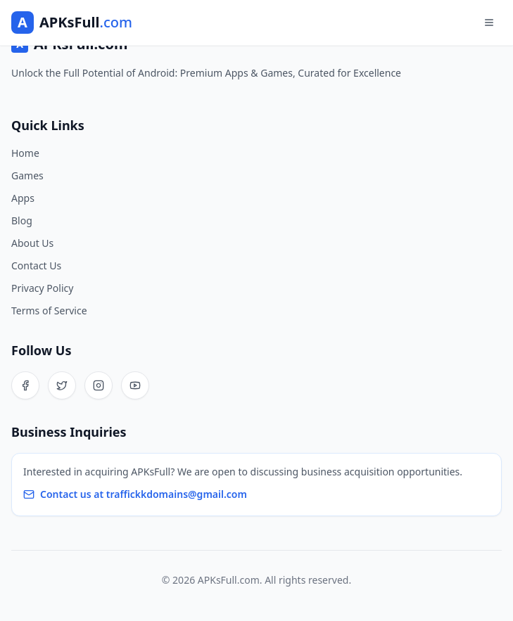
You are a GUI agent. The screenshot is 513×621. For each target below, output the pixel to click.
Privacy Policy (42, 288)
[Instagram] (98, 385)
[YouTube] (135, 385)
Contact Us (36, 265)
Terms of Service (49, 310)
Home (25, 153)
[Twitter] (62, 385)
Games (27, 175)
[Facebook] (25, 385)
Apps (22, 198)
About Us (32, 243)
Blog (21, 220)
